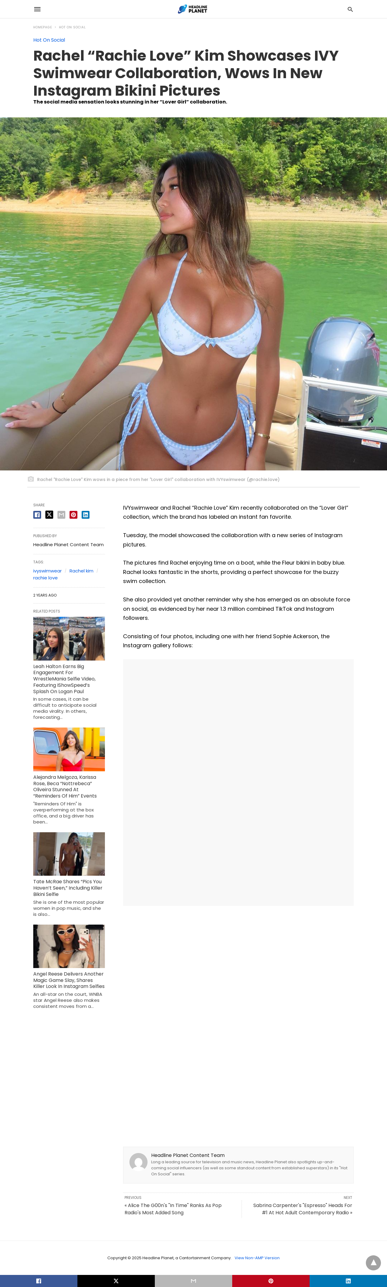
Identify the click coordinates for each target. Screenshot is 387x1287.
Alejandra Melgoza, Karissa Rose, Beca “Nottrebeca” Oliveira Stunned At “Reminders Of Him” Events (65, 786)
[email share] (61, 515)
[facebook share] (37, 515)
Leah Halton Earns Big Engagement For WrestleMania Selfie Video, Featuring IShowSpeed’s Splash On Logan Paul (64, 679)
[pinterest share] (73, 515)
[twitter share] (49, 515)
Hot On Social (72, 27)
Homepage (42, 27)
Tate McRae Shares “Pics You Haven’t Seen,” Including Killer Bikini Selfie (67, 888)
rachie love (45, 578)
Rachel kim (81, 571)
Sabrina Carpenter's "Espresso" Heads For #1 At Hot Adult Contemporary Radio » (302, 1209)
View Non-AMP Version (257, 1258)
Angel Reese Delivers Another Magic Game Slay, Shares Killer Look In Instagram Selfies (69, 980)
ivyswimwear (47, 571)
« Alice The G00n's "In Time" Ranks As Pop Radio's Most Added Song (173, 1209)
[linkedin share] (85, 515)
